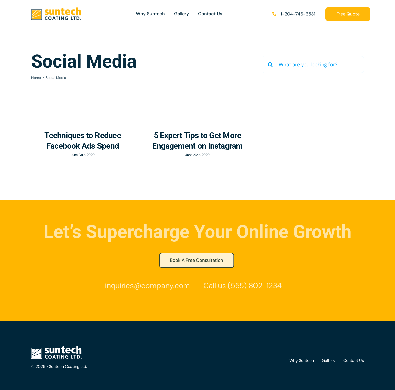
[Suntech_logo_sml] (56, 9)
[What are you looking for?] (313, 64)
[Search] (270, 64)
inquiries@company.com (146, 285)
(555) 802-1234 (253, 285)
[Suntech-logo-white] (56, 348)
